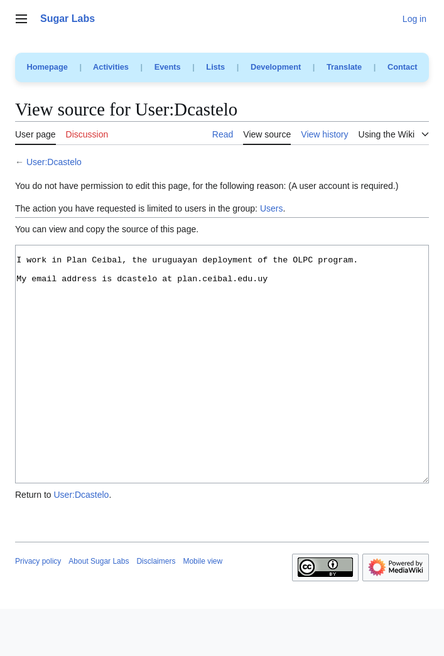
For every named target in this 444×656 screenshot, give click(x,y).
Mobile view (202, 608)
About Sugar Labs (98, 608)
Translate (344, 67)
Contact (402, 67)
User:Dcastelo (54, 162)
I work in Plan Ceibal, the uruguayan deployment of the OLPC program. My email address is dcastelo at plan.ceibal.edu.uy (222, 387)
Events (167, 67)
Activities (111, 67)
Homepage (46, 67)
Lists (215, 67)
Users (271, 208)
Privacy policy (38, 608)
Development (276, 67)
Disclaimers (155, 608)
